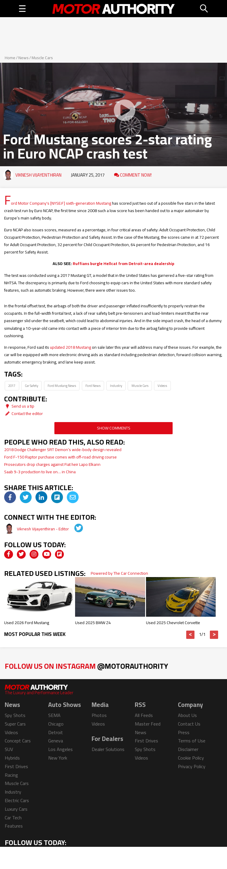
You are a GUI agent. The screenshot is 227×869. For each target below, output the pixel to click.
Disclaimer (188, 749)
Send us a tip (19, 406)
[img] (10, 497)
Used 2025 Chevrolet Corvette (173, 622)
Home (10, 58)
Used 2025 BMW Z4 (93, 622)
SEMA (54, 715)
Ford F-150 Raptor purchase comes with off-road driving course (60, 457)
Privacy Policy (191, 766)
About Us (187, 715)
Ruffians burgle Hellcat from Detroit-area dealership (123, 263)
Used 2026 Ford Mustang (26, 622)
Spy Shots (15, 715)
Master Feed (147, 723)
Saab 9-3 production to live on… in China (40, 472)
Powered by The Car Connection (119, 573)
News (23, 58)
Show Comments (113, 428)
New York (57, 757)
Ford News (92, 385)
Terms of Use (191, 740)
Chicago (56, 723)
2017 (11, 385)
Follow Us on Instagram (86, 666)
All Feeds (144, 715)
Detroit (55, 732)
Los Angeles (60, 749)
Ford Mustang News (62, 385)
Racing (11, 775)
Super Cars (15, 723)
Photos (99, 715)
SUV (9, 749)
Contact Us (189, 723)
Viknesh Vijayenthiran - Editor (43, 529)
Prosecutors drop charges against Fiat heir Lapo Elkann (52, 464)
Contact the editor (23, 413)
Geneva (55, 740)
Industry (116, 385)
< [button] (190, 635)
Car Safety (31, 385)
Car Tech (13, 817)
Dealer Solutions (108, 749)
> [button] (214, 635)
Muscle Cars (42, 58)
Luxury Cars (16, 809)
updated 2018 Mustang (70, 347)
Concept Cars (18, 740)
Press (183, 732)
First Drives (16, 766)
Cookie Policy (191, 757)
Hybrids (12, 757)
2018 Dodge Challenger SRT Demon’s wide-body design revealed (62, 449)
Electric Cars (17, 800)
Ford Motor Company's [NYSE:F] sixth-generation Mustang (57, 203)
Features (14, 825)
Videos (162, 385)
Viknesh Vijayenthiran (38, 175)
